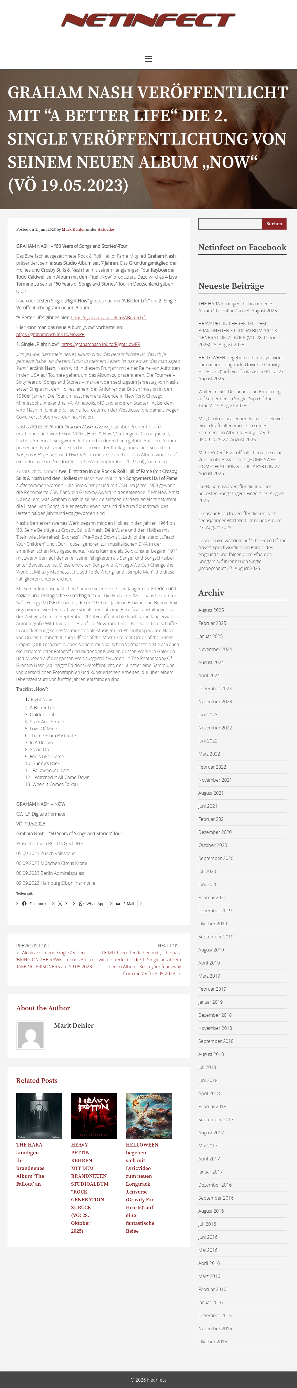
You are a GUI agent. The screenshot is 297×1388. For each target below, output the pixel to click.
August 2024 (211, 662)
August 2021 (211, 793)
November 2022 (215, 727)
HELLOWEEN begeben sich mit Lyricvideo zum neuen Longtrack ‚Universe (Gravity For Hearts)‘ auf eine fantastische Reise (241, 364)
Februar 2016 (212, 1289)
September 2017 (215, 1119)
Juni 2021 (208, 806)
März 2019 (209, 976)
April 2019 (209, 963)
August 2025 (211, 610)
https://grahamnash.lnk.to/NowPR (50, 334)
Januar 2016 (210, 1302)
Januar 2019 (210, 1002)
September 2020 (215, 858)
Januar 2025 (210, 636)
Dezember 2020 (215, 832)
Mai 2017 (208, 1145)
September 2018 (215, 1041)
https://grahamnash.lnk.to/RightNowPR (100, 344)
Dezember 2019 (215, 910)
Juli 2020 (207, 871)
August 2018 (211, 1054)
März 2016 (209, 1276)
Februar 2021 (212, 819)
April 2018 (209, 1093)
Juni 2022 (208, 741)
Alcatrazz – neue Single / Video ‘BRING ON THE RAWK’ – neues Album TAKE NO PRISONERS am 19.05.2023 (55, 959)
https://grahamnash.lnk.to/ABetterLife (109, 317)
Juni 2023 (208, 714)
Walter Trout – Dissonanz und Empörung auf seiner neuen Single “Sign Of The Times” (239, 398)
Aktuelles (106, 229)
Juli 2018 (207, 1067)
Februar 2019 (212, 989)
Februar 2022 (212, 767)
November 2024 (215, 649)
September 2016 (215, 1198)
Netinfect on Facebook (242, 247)
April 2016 (209, 1263)
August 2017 (211, 1132)
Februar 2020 (212, 897)
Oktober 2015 (212, 1341)
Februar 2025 (212, 623)
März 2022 (209, 754)
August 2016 (211, 1211)
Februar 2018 (212, 1106)
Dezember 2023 (215, 688)
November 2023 (215, 701)
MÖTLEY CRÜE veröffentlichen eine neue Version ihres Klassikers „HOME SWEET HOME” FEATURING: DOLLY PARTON (240, 459)
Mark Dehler (73, 229)
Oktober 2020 (212, 845)
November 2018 (215, 1028)
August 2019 (211, 950)
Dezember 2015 (215, 1315)
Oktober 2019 (212, 923)
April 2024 (209, 675)
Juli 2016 (207, 1224)
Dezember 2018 (215, 1015)
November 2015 (215, 1328)
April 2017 (209, 1159)
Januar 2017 (210, 1172)
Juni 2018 (208, 1080)
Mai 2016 (208, 1250)
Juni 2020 (208, 884)
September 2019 (215, 936)
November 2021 (215, 780)
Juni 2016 (208, 1237)
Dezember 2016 (215, 1185)
